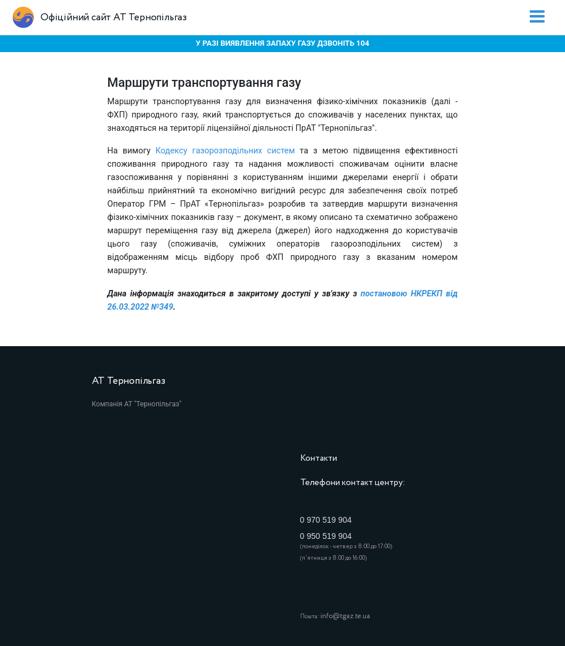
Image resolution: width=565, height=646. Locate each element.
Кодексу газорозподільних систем (225, 151)
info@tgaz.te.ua (345, 616)
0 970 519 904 (326, 519)
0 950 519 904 (326, 536)
